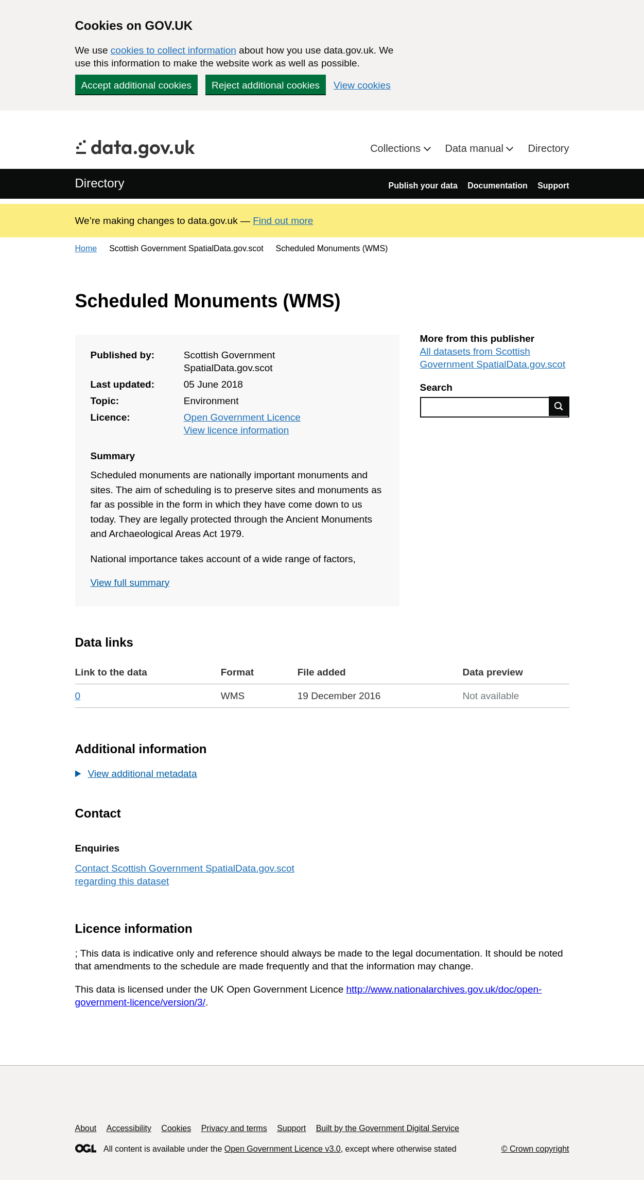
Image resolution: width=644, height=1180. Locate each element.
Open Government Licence (242, 417)
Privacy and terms (234, 1128)
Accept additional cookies (136, 85)
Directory (548, 148)
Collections (396, 148)
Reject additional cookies (266, 85)
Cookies (176, 1128)
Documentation (497, 185)
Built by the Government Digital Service (387, 1128)
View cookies (362, 85)
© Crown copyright (535, 1148)
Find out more (283, 220)
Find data (559, 406)
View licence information (236, 430)
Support (553, 185)
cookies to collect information (173, 50)
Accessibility (129, 1128)
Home (86, 248)
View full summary (130, 582)
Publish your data (423, 185)
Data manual (476, 148)
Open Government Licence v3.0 (282, 1148)
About (86, 1128)
